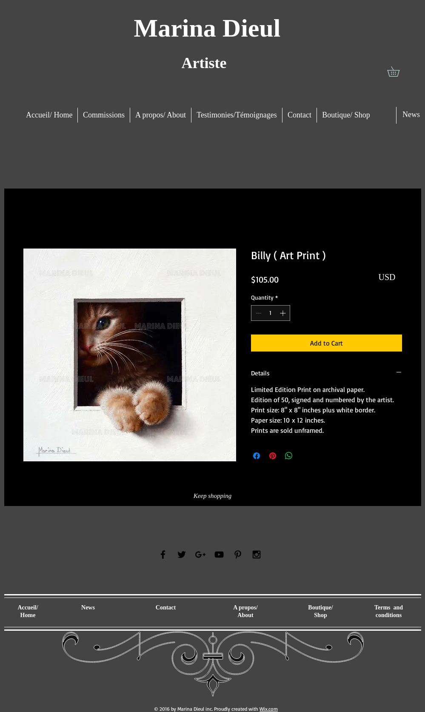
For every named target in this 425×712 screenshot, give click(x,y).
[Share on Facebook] (256, 456)
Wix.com (269, 709)
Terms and (388, 607)
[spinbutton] (270, 313)
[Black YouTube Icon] (219, 554)
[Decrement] (257, 313)
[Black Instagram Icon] (256, 554)
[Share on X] (305, 456)
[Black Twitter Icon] (181, 554)
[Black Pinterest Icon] (237, 554)
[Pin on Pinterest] (273, 456)
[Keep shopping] (213, 495)
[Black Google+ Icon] (200, 554)
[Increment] (283, 313)
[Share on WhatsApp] (289, 456)
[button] (398, 71)
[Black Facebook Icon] (162, 554)
